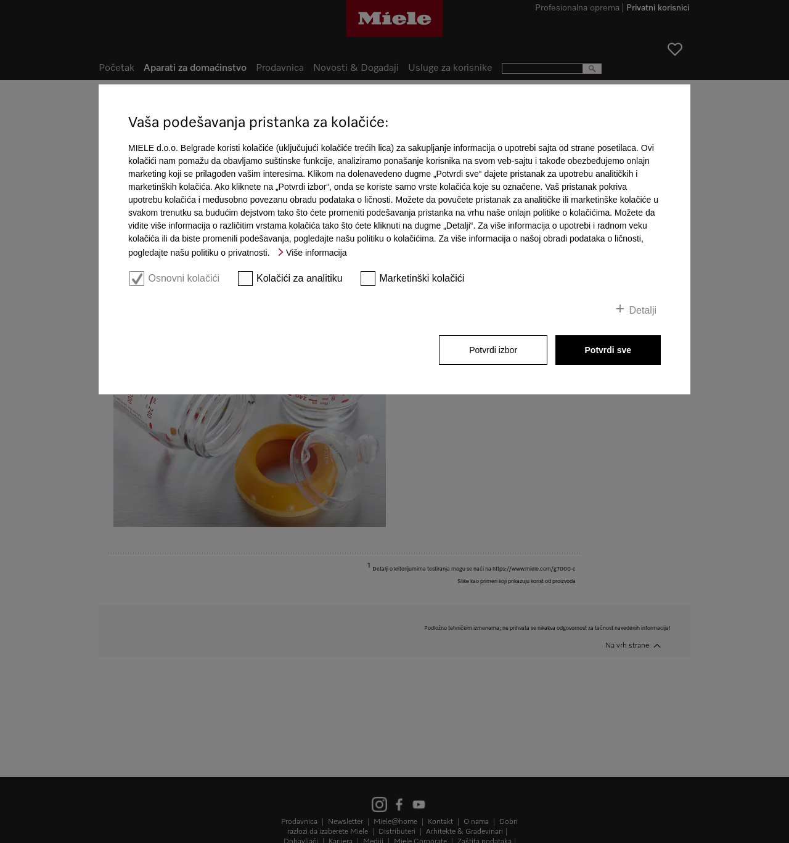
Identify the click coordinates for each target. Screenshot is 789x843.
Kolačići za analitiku (299, 278)
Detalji (642, 310)
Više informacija (316, 253)
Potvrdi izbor (493, 350)
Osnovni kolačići (183, 278)
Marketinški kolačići (422, 278)
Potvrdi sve (608, 350)
